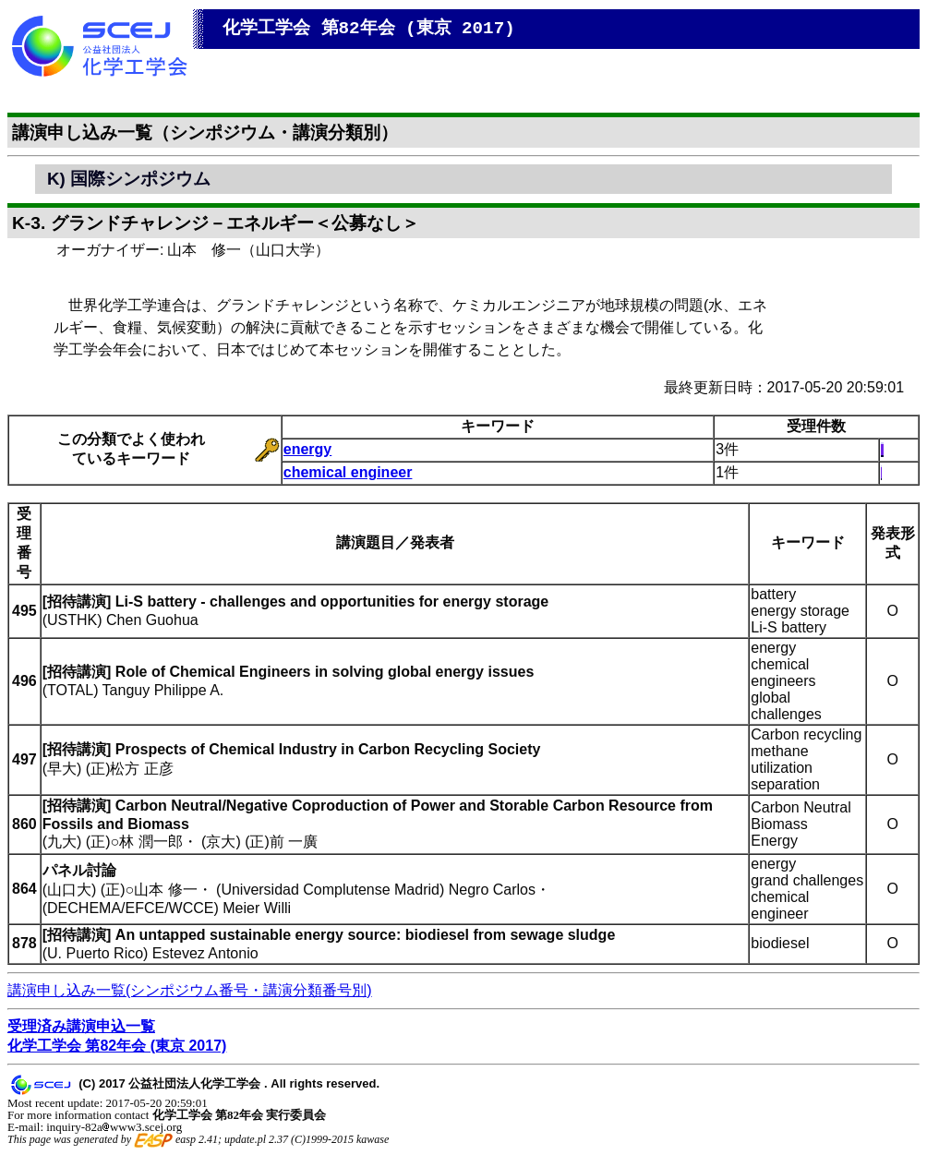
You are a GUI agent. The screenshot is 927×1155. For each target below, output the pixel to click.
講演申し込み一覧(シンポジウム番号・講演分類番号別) (189, 990)
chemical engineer (348, 472)
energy (307, 449)
